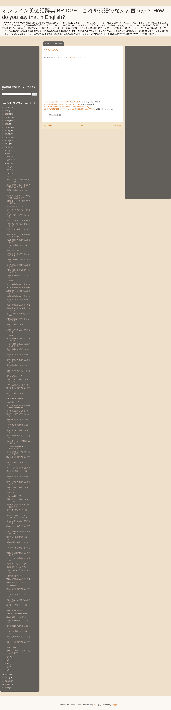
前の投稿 (116, 125)
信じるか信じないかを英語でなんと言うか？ (18, 453)
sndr (95, 705)
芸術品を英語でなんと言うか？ (18, 579)
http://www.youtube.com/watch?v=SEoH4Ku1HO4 (63, 102)
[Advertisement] (18, 63)
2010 (7, 681)
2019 (7, 131)
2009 (7, 684)
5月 (8, 657)
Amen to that (11, 647)
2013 (7, 151)
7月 (8, 170)
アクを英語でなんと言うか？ (17, 564)
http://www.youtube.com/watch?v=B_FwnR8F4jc (62, 104)
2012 (7, 674)
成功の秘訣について (14, 376)
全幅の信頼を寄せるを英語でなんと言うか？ (18, 271)
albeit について (12, 176)
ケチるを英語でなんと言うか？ (18, 284)
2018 (7, 134)
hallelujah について (13, 496)
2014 (7, 147)
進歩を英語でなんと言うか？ (17, 567)
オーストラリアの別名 (15, 610)
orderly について (12, 402)
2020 (7, 127)
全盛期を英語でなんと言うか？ (18, 296)
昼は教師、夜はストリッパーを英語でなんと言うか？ (18, 197)
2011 (7, 678)
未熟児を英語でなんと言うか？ (18, 385)
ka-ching (9, 281)
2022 (7, 121)
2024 (7, 114)
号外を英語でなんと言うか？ (17, 206)
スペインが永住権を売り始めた (18, 468)
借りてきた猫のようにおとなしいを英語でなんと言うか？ (18, 516)
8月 (8, 167)
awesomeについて (13, 251)
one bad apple (11, 586)
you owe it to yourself (14, 399)
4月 (8, 660)
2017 (7, 137)
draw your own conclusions (16, 614)
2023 (7, 117)
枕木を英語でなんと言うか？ (17, 617)
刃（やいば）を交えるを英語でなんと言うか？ (18, 345)
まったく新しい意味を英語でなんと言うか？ (18, 181)
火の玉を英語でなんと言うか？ (18, 287)
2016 (7, 141)
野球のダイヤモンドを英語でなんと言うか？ (18, 652)
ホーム (82, 125)
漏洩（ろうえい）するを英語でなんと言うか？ (18, 236)
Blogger (114, 705)
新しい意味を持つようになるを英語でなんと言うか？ (18, 186)
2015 (7, 144)
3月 (8, 663)
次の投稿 (48, 125)
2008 (7, 688)
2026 (7, 107)
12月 (9, 153)
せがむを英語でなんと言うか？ (18, 411)
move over (10, 335)
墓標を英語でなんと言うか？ (17, 582)
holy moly (71, 57)
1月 (8, 670)
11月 (9, 157)
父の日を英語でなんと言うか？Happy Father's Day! (18, 406)
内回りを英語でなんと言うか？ (18, 305)
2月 (8, 667)
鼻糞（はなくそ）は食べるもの (18, 220)
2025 (7, 111)
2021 (7, 124)
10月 (9, 160)
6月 (8, 173)
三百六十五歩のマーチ (15, 576)
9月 (8, 163)
